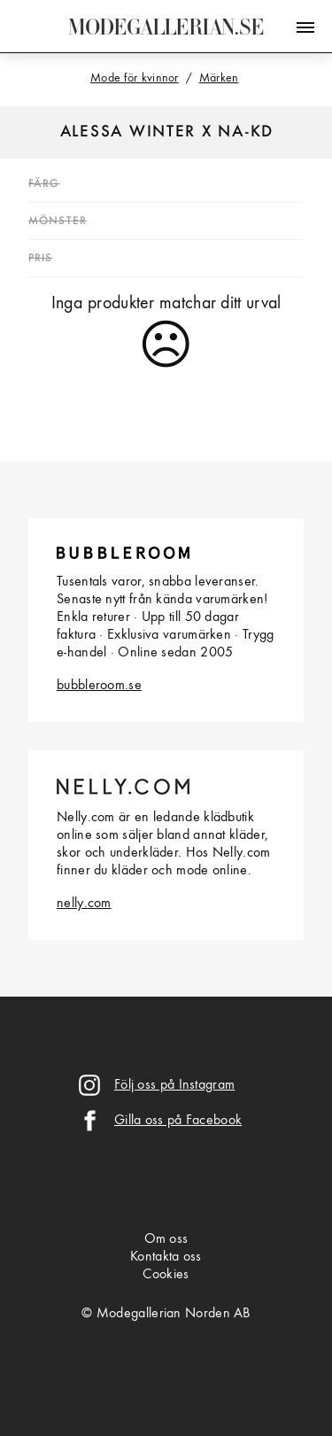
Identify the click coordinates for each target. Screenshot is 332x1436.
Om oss (166, 1239)
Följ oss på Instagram (174, 1085)
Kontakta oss (166, 1257)
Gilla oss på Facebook (178, 1121)
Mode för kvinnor (134, 78)
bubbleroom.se (99, 686)
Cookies (166, 1275)
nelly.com (84, 904)
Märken (219, 78)
